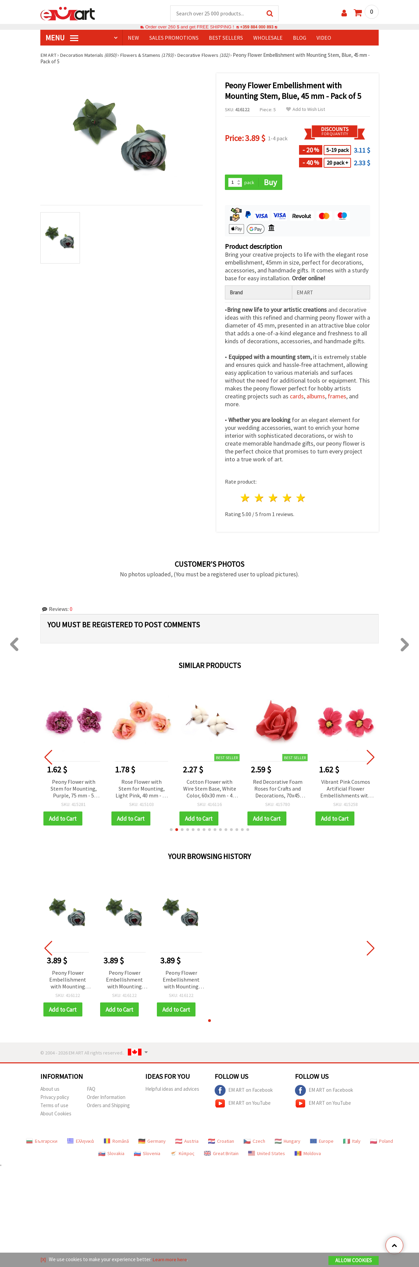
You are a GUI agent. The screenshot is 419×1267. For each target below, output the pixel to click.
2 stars (260, 498)
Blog (299, 38)
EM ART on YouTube (243, 1104)
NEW (133, 38)
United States (266, 1154)
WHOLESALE (268, 38)
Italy (352, 1142)
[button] (171, 830)
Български (41, 1142)
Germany (152, 1142)
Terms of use (54, 1106)
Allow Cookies (353, 1260)
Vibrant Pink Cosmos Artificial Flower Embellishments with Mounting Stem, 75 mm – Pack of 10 (345, 789)
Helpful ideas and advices (172, 1090)
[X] (43, 1259)
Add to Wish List (305, 109)
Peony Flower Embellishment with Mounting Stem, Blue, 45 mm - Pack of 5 (67, 980)
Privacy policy (54, 1098)
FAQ (91, 1090)
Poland (381, 1142)
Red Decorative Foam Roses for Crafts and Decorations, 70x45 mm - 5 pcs (277, 789)
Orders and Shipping (108, 1106)
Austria (187, 1142)
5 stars (301, 498)
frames (337, 397)
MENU (61, 38)
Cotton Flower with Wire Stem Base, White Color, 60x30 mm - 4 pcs (209, 789)
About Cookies (55, 1114)
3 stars (273, 498)
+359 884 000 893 (257, 27)
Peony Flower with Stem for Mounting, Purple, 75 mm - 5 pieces (74, 789)
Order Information (106, 1098)
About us (49, 1090)
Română (116, 1142)
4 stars (287, 498)
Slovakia (111, 1154)
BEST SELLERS (226, 38)
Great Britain (221, 1154)
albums (316, 397)
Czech (254, 1142)
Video (323, 38)
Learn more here (170, 1259)
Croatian (221, 1142)
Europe (322, 1142)
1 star (246, 498)
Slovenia (147, 1154)
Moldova (308, 1154)
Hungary (287, 1142)
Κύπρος (182, 1154)
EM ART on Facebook (244, 1091)
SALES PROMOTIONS (174, 38)
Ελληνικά (80, 1142)
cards (297, 397)
